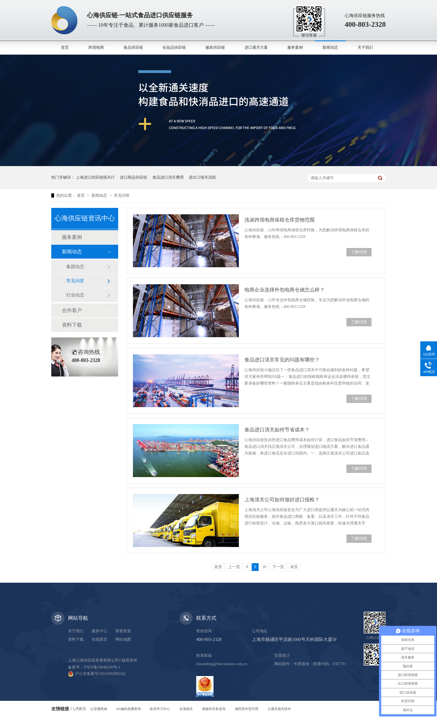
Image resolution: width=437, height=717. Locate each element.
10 (264, 567)
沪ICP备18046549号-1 (102, 667)
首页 (65, 47)
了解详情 (359, 252)
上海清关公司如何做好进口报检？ (282, 499)
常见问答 (122, 195)
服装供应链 (215, 47)
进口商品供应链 (133, 177)
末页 (294, 567)
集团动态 (75, 266)
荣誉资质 (123, 631)
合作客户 (72, 310)
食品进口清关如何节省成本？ (277, 429)
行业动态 (75, 295)
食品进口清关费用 (168, 177)
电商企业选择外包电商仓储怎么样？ (284, 290)
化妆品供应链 (174, 47)
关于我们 (365, 47)
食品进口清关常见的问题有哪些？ (282, 360)
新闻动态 (330, 47)
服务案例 (295, 47)
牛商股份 (301, 664)
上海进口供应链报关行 (95, 177)
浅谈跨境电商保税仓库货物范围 (279, 220)
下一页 (278, 567)
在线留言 (99, 639)
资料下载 (72, 325)
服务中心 (99, 631)
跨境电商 (96, 47)
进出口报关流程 (202, 177)
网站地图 (123, 639)
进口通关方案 (256, 47)
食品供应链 (133, 47)
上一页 (234, 567)
